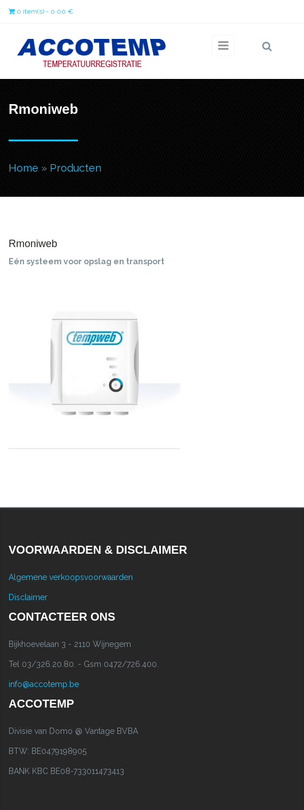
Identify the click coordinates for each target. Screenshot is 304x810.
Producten (75, 168)
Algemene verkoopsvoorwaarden (71, 577)
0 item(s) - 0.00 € (41, 11)
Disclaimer (28, 597)
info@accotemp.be (44, 684)
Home (23, 168)
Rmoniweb (33, 243)
